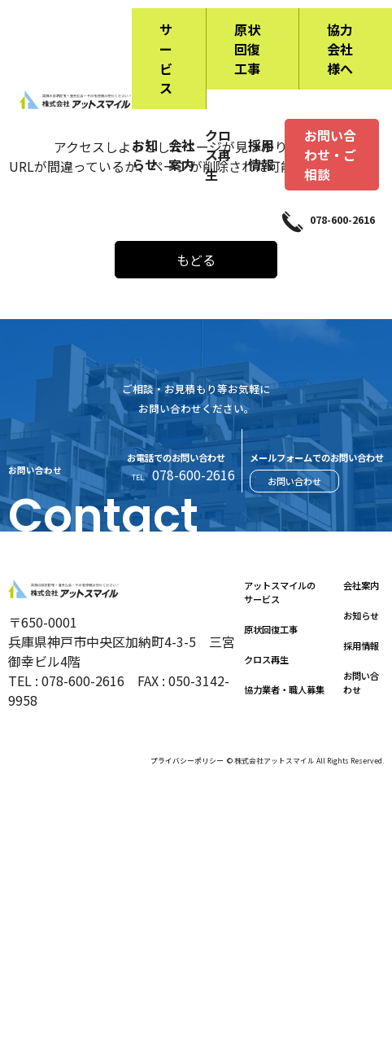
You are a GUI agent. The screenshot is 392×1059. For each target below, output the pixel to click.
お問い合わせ (294, 481)
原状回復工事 (247, 49)
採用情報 (261, 154)
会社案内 (181, 154)
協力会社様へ (340, 49)
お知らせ (145, 154)
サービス (165, 59)
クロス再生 (218, 154)
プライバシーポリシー (187, 760)
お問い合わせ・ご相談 (330, 154)
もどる (196, 259)
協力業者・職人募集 (284, 689)
